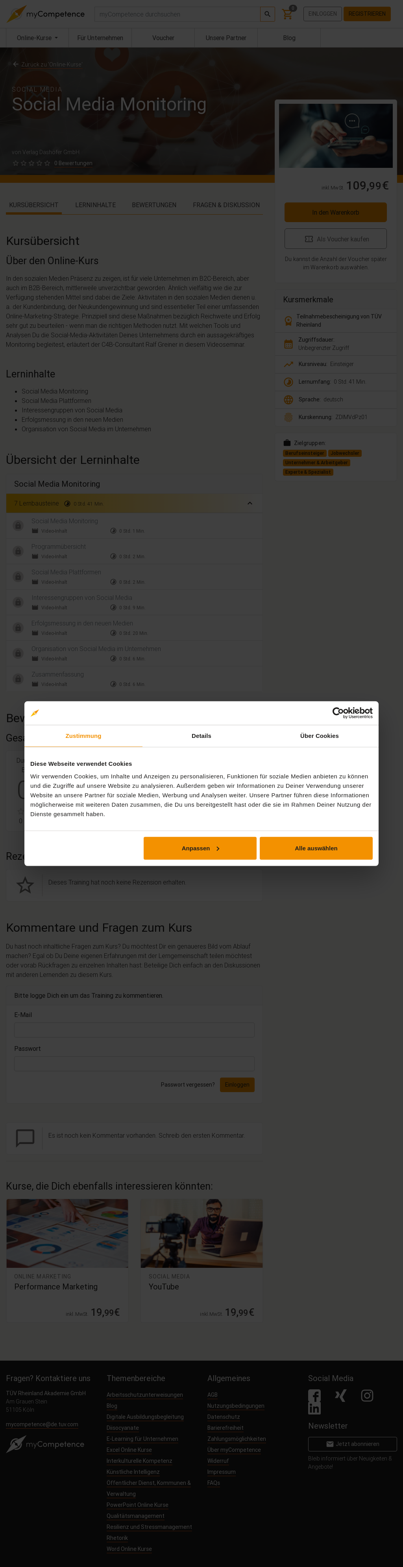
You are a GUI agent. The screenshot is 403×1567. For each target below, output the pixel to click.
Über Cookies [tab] (319, 735)
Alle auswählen (316, 847)
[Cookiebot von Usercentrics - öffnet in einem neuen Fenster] (338, 713)
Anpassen (201, 847)
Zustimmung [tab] (84, 735)
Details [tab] (201, 735)
